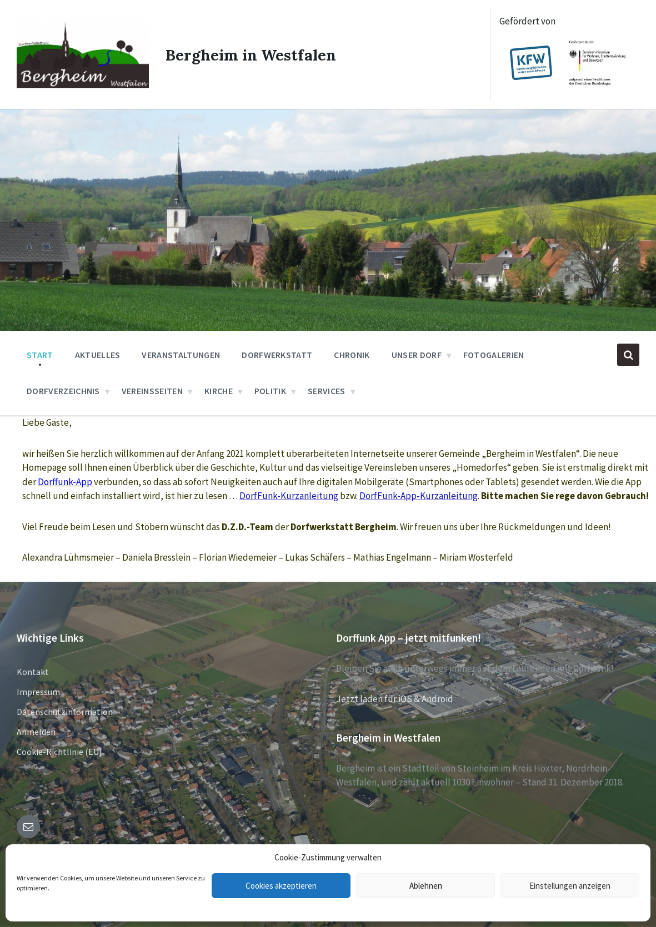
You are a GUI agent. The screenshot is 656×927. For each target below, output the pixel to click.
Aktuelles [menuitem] (98, 354)
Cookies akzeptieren (281, 885)
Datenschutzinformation (65, 711)
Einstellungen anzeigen (569, 885)
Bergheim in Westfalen (253, 54)
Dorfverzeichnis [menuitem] (63, 390)
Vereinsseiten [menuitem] (152, 390)
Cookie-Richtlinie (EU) (59, 751)
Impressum (38, 691)
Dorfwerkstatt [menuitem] (277, 354)
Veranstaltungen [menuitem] (181, 354)
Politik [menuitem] (270, 390)
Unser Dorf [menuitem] (417, 354)
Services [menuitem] (326, 390)
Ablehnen (425, 885)
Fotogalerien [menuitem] (493, 354)
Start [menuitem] (40, 354)
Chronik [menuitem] (351, 354)
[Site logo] (81, 84)
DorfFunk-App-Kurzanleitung (418, 496)
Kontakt (33, 671)
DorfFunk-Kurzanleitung (288, 496)
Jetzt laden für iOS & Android (394, 699)
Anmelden (36, 731)
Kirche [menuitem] (218, 390)
